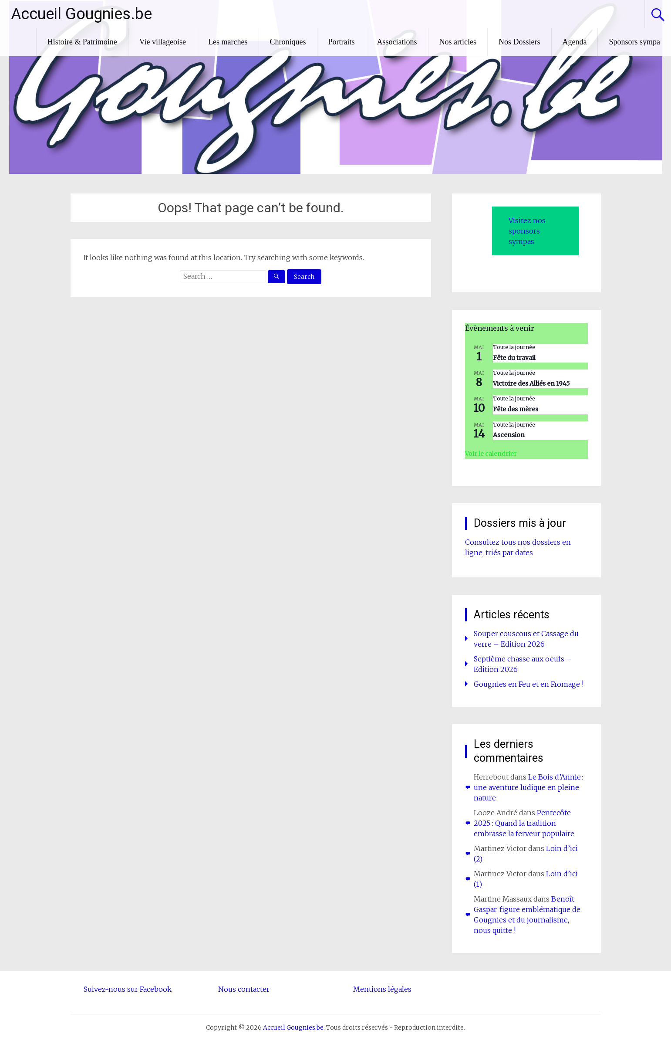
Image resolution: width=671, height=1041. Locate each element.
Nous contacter (244, 989)
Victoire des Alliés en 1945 (531, 383)
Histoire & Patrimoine (82, 41)
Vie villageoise (162, 41)
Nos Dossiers (519, 41)
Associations (397, 41)
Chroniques (288, 41)
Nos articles (457, 41)
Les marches (227, 41)
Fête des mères (515, 409)
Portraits (341, 41)
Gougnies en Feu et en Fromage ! (528, 684)
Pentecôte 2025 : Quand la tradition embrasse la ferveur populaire (524, 823)
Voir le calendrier (491, 454)
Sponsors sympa (634, 41)
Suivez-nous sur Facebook (128, 989)
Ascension (509, 435)
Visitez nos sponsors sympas (527, 231)
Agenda (575, 41)
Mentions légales (382, 989)
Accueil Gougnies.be (81, 14)
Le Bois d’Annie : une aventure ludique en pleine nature (528, 787)
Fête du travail (514, 358)
